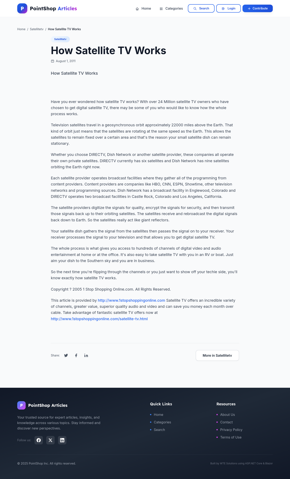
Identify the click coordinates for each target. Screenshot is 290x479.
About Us (225, 414)
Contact (224, 422)
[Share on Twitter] (66, 355)
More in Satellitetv (217, 355)
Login (228, 8)
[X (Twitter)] (50, 440)
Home (143, 8)
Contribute (258, 8)
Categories (171, 8)
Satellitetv (60, 39)
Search (201, 8)
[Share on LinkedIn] (86, 355)
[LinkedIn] (62, 440)
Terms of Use (228, 437)
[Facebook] (38, 440)
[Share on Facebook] (76, 355)
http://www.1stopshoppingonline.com (131, 300)
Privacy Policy (229, 430)
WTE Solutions (228, 463)
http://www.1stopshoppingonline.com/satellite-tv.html (99, 319)
